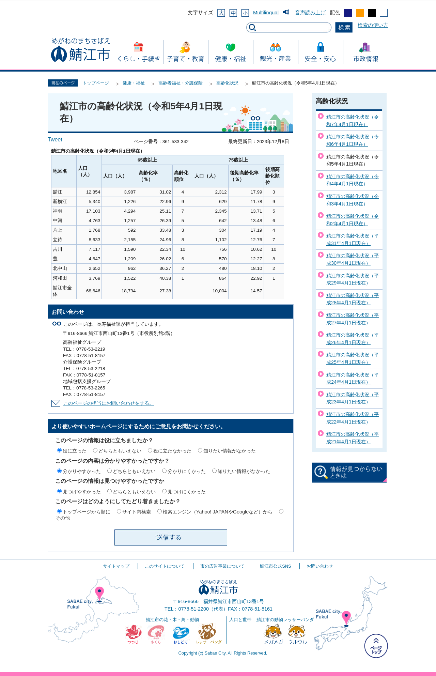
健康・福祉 (134, 83)
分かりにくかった (187, 471)
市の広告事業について (222, 566)
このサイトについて (165, 566)
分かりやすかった (82, 471)
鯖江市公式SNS (275, 566)
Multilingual (266, 12)
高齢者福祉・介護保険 (180, 83)
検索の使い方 (373, 25)
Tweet (55, 139)
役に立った (75, 451)
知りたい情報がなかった (229, 451)
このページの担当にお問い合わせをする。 (108, 403)
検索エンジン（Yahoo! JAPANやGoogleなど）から (217, 511)
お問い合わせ (320, 566)
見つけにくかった (187, 491)
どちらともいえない (119, 451)
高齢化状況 (227, 83)
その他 (63, 518)
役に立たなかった (172, 451)
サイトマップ (116, 566)
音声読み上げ (310, 12)
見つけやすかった (82, 491)
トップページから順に (86, 511)
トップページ (95, 83)
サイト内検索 (136, 511)
